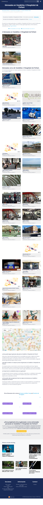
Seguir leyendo (13, 26)
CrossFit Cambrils (6, 186)
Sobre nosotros (8, 484)
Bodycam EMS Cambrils (27, 136)
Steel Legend (25, 271)
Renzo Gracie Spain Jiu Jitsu (28, 119)
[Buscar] (38, 1)
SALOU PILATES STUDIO (27, 322)
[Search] (30, 1)
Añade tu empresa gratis (8, 486)
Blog (8, 487)
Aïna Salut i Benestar (27, 237)
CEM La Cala (5, 204)
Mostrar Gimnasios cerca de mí (27, 28)
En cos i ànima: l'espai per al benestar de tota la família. (11, 323)
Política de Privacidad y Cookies (21, 486)
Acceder (8, 485)
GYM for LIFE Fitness (27, 288)
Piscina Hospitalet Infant (8, 63)
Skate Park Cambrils (7, 119)
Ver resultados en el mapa (14, 28)
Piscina (30, 19)
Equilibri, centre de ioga (27, 102)
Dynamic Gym (5, 220)
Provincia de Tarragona (15, 10)
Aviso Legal (21, 485)
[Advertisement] (31, 42)
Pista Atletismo (6, 102)
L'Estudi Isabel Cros (27, 254)
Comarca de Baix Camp (26, 10)
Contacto (35, 484)
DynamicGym (25, 204)
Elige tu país (11, 496)
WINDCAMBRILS (26, 170)
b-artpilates (5, 153)
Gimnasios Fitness (5, 10)
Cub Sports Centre (26, 153)
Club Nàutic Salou (6, 304)
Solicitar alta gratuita (21, 431)
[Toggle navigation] (40, 1)
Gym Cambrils (5, 237)
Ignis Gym (5, 46)
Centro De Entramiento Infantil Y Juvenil (11, 288)
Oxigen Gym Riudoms (7, 271)
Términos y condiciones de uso (21, 484)
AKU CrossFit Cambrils (7, 170)
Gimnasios (36, 17)
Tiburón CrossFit (6, 85)
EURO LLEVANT (26, 220)
